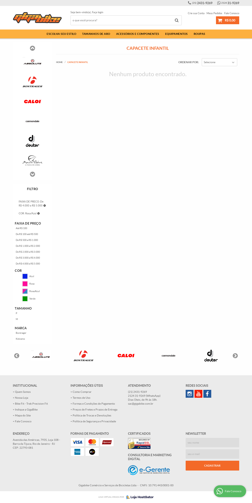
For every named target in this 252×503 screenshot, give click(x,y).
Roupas (199, 33)
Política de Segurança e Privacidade (94, 421)
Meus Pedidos (214, 13)
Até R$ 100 (21, 228)
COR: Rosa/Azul (27, 213)
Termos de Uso (81, 397)
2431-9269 (202, 3)
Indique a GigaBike (26, 409)
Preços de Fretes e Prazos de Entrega (95, 409)
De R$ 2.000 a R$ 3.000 (28, 252)
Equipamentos (176, 33)
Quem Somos (23, 391)
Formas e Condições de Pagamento (94, 403)
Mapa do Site (23, 415)
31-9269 (230, 3)
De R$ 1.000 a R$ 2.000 (28, 246)
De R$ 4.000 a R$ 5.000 (28, 263)
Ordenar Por (188, 62)
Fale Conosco (231, 13)
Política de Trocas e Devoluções (92, 415)
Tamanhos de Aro (96, 33)
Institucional (25, 385)
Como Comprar (82, 391)
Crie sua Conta (196, 13)
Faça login (97, 12)
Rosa (28, 284)
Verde (28, 298)
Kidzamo (20, 338)
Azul (28, 276)
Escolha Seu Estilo (61, 33)
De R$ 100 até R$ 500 (27, 234)
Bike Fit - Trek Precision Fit (31, 403)
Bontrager (21, 333)
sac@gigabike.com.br (140, 403)
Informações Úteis (86, 385)
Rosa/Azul (31, 291)
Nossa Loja (21, 397)
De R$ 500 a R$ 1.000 (27, 240)
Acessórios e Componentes (137, 33)
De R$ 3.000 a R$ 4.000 (28, 257)
